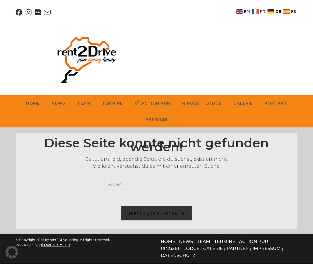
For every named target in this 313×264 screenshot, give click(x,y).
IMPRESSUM (266, 248)
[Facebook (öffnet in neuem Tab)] (20, 12)
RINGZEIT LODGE (180, 248)
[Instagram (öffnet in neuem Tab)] (28, 12)
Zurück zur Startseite (156, 213)
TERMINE (224, 241)
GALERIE (213, 248)
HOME (168, 241)
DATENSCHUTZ (178, 255)
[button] (12, 252)
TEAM (203, 241)
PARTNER (238, 248)
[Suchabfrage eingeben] (156, 184)
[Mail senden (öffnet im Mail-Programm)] (47, 12)
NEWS (186, 241)
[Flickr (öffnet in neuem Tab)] (37, 12)
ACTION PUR (253, 241)
